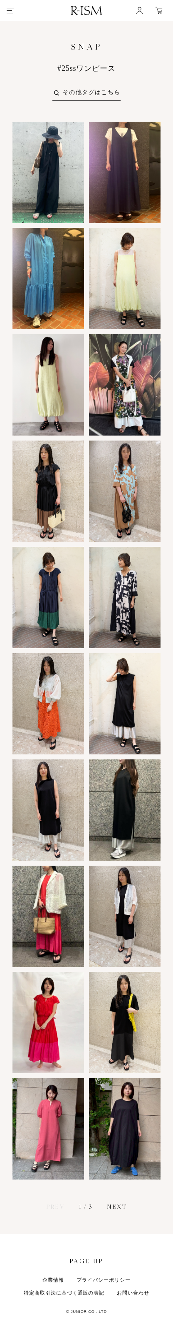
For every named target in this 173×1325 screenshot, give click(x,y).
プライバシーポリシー (104, 1280)
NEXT (116, 1206)
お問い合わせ (133, 1293)
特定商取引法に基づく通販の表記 (64, 1293)
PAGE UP (86, 1260)
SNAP (86, 46)
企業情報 (53, 1280)
